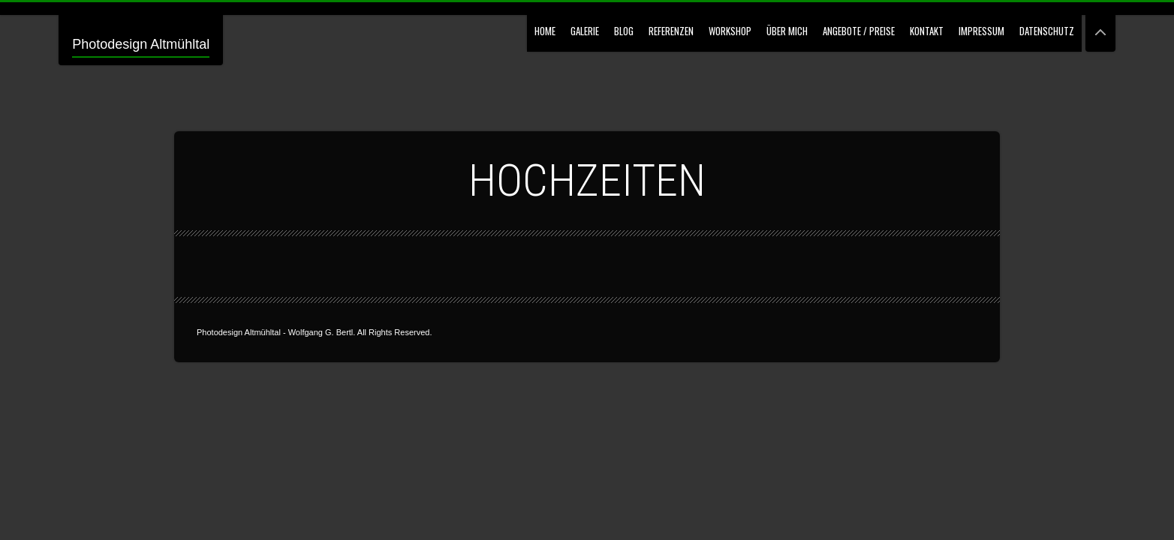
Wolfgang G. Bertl (321, 332)
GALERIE (584, 30)
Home (544, 30)
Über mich (787, 30)
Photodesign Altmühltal (140, 44)
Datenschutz (1046, 30)
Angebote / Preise (859, 30)
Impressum (981, 30)
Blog (624, 30)
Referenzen (671, 30)
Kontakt (927, 30)
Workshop (730, 30)
